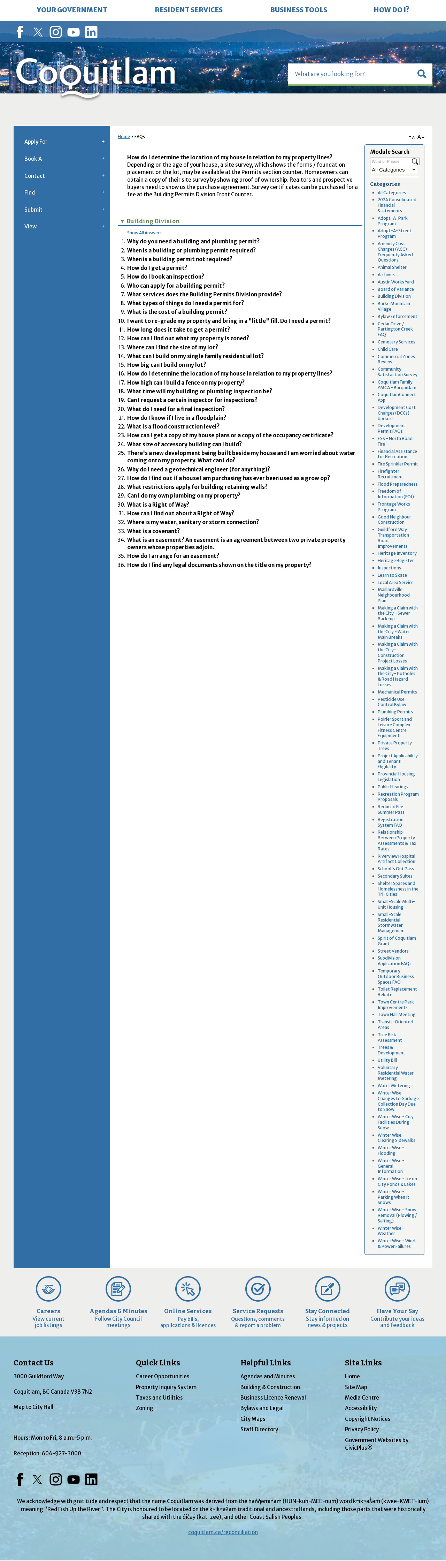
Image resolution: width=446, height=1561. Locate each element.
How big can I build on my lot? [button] (166, 365)
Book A (33, 159)
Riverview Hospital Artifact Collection (396, 859)
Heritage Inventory (397, 553)
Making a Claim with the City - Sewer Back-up (398, 613)
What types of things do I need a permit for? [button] (185, 303)
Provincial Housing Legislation (396, 776)
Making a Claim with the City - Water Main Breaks (398, 631)
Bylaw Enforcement (397, 316)
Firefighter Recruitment (390, 474)
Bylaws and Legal (262, 1408)
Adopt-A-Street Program (395, 233)
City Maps (253, 1419)
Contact (34, 176)
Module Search (389, 152)
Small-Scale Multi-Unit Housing (396, 904)
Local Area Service (396, 582)
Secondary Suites (395, 876)
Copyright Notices (368, 1419)
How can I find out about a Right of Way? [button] (180, 513)
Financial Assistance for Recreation (397, 454)
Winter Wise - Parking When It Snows (393, 1197)
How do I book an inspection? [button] (165, 276)
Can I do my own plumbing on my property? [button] (183, 495)
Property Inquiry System (166, 1387)
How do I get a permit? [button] (157, 268)
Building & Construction (270, 1387)
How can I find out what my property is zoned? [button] (188, 338)
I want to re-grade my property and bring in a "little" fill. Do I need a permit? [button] (229, 321)
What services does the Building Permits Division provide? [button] (204, 294)
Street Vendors (393, 951)
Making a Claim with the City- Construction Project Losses (398, 652)
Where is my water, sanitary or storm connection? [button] (193, 522)
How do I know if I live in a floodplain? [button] (176, 418)
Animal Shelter (392, 267)
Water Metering (394, 1085)
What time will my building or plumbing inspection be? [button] (199, 391)
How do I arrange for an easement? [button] (173, 556)
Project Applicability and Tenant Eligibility (398, 761)
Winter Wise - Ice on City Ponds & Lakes (397, 1181)
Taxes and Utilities (159, 1397)
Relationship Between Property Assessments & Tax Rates (397, 840)
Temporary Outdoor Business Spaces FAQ (396, 976)
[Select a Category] (393, 169)
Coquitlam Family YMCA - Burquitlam (397, 384)
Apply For (35, 141)
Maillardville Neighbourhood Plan (394, 595)
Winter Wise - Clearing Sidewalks (396, 1137)
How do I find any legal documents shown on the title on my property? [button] (219, 565)
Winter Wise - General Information (391, 1166)
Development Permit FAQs (391, 428)
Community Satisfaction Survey (397, 371)
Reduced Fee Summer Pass (391, 809)
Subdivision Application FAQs (395, 960)
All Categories (392, 192)
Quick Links (158, 1362)
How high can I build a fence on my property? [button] (186, 382)
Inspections (389, 567)
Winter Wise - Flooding (391, 1150)
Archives (386, 274)
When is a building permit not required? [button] (179, 259)
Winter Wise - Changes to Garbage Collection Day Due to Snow (398, 1101)
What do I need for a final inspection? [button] (176, 409)
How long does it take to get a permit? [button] (178, 329)
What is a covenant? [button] (153, 531)
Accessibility (361, 1408)
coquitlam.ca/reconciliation (223, 1532)
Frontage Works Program (394, 506)
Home (124, 136)
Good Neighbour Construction (394, 519)
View (30, 226)
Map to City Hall (33, 1407)
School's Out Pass (396, 868)
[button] (421, 73)
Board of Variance (396, 289)
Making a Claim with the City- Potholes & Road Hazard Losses (398, 676)
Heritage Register (396, 560)
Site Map (356, 1387)
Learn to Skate (392, 575)
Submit (33, 209)
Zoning (144, 1408)
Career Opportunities (163, 1376)
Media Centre (362, 1397)
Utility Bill (387, 1060)
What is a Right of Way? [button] (158, 504)
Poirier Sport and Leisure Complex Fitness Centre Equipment (395, 727)
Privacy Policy (362, 1429)
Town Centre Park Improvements (396, 1004)
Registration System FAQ (390, 822)
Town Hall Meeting (397, 1014)
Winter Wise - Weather (391, 1231)
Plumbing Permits (395, 711)
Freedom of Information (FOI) (396, 493)
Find (29, 192)
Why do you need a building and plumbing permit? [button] (193, 241)
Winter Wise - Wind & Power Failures (396, 1243)
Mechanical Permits (397, 692)
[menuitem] (72, 10)
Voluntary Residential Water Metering (396, 1073)
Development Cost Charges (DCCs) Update (397, 413)
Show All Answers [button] (144, 232)
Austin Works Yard (396, 282)
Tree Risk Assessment (390, 1037)
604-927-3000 (61, 1453)
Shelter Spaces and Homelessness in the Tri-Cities (398, 889)
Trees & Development (391, 1050)
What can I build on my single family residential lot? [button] (195, 356)
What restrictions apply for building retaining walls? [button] (197, 487)
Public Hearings (393, 786)
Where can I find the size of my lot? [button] (172, 347)
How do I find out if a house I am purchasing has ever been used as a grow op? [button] (228, 478)
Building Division (394, 296)
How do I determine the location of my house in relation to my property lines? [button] (229, 373)
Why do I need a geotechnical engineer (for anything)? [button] (198, 469)
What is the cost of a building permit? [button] (177, 312)
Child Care (388, 349)
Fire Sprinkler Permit (398, 464)
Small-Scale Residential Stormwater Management (391, 922)
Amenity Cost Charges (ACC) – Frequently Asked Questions (395, 252)
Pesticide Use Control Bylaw (392, 702)
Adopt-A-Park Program (393, 220)
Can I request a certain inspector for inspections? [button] (192, 400)
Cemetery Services (396, 341)
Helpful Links (265, 1362)
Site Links (363, 1362)
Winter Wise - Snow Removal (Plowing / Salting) (397, 1215)
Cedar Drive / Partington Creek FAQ (395, 329)
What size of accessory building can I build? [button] (184, 444)
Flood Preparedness (398, 484)
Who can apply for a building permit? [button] (176, 285)
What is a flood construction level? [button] (173, 426)
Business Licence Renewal (273, 1397)
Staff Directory (259, 1429)
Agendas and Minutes (267, 1376)
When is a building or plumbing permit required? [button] (191, 250)
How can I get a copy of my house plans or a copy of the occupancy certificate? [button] (230, 435)
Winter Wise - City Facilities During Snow (396, 1122)
